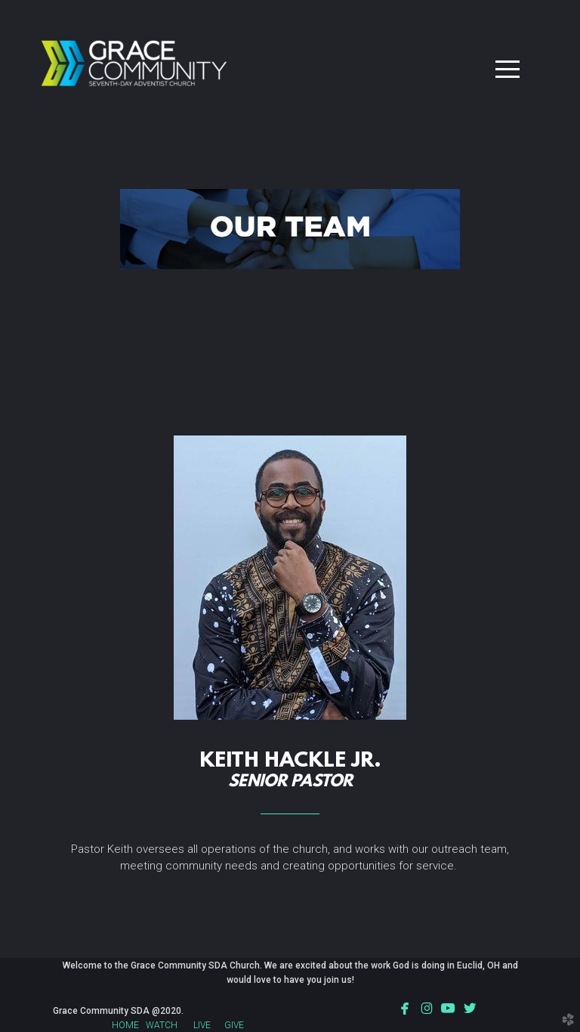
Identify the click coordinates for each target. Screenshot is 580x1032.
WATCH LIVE (178, 1025)
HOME (125, 1025)
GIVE (234, 1025)
